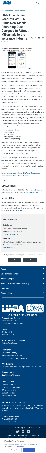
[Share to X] (32, 38)
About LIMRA (6, 293)
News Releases (20, 10)
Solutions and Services (10, 274)
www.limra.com (17, 211)
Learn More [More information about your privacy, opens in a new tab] (20, 447)
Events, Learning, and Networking (15, 283)
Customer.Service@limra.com (12, 324)
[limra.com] (8, 3)
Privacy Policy (18, 427)
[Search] (37, 3)
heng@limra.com (9, 248)
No (30, 260)
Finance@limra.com (13, 375)
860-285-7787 (11, 390)
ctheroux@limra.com (36, 190)
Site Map (9, 427)
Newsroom (9, 10)
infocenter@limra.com (14, 355)
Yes (14, 260)
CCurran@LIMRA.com (10, 234)
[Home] (2, 10)
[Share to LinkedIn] (39, 38)
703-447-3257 (10, 393)
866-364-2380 (37, 367)
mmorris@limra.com (31, 193)
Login (16, 416)
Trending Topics (8, 278)
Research (4, 269)
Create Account (7, 416)
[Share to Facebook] (35, 38)
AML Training (7, 364)
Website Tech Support (10, 343)
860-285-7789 (12, 321)
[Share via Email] (43, 38)
